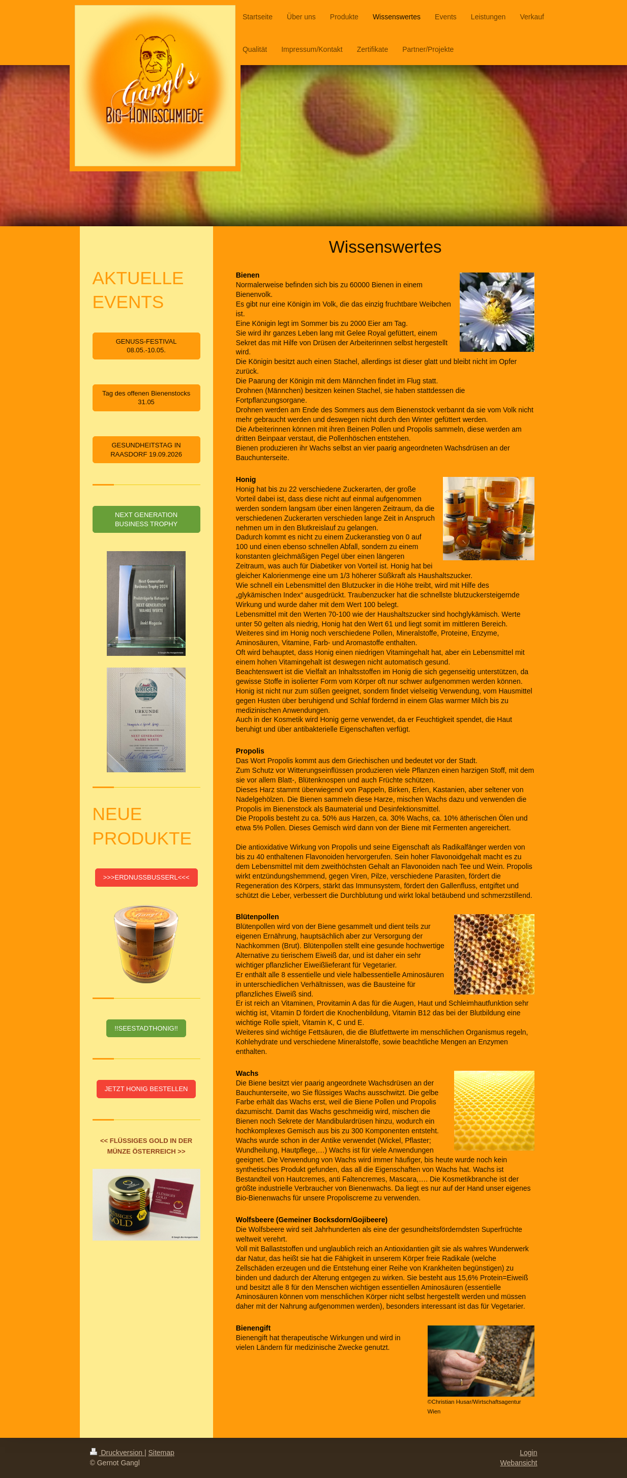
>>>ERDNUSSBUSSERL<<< (146, 877)
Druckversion (117, 1453)
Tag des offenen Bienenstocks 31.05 (146, 397)
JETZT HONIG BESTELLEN (146, 1089)
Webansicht (519, 1463)
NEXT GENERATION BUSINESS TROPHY (146, 519)
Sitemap (161, 1453)
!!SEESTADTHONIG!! (146, 1028)
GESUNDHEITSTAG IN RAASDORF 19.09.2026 (146, 449)
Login (528, 1453)
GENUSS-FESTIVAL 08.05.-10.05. (146, 346)
